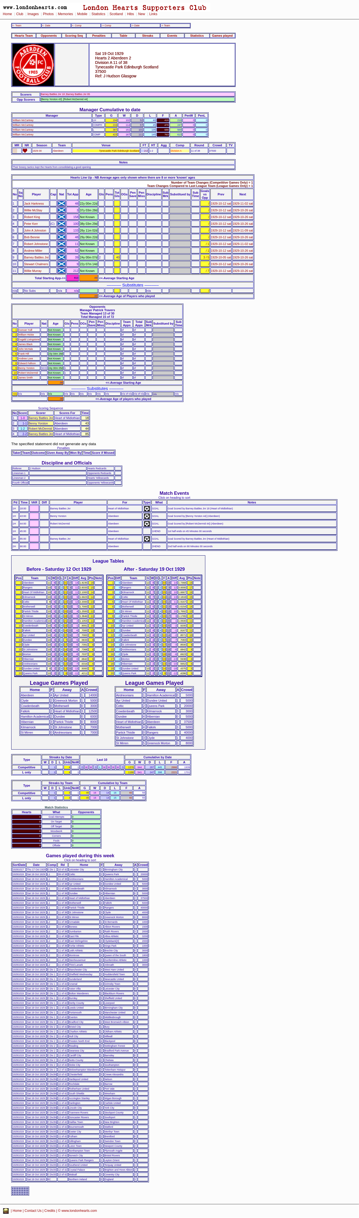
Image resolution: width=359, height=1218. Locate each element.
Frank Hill (24, 353)
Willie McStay (33, 210)
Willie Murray (33, 270)
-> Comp (106, 25)
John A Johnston (35, 230)
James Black (26, 344)
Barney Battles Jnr (36, 257)
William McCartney (23, 120)
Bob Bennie (32, 237)
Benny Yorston (26, 368)
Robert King (32, 217)
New (141, 14)
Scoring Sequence (50, 408)
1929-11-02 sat (243, 203)
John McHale (26, 349)
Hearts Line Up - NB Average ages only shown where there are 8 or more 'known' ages (132, 177)
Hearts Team (24, 35)
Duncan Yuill (25, 330)
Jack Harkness (34, 203)
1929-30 (37, 150)
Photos (48, 14)
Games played (222, 35)
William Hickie (26, 334)
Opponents (49, 35)
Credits (49, 1211)
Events (172, 35)
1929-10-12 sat (221, 203)
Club (19, 14)
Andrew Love (26, 358)
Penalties (99, 35)
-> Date (135, 25)
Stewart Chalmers (36, 264)
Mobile (82, 14)
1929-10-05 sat (221, 257)
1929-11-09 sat (243, 230)
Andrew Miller (33, 250)
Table (123, 35)
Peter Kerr (31, 223)
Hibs (130, 14)
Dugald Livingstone (29, 339)
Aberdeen (58, 150)
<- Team (16, 25)
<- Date (46, 25)
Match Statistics (56, 807)
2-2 (146, 150)
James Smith (26, 377)
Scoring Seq (74, 35)
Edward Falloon (27, 363)
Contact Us (33, 1211)
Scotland (116, 14)
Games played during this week (80, 855)
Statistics (98, 14)
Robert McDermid (28, 372)
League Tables (108, 560)
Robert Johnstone (36, 244)
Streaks (147, 35)
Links (153, 14)
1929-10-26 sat (243, 210)
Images (33, 14)
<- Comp (76, 25)
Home (7, 14)
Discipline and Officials (67, 462)
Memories (65, 14)
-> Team (165, 25)
